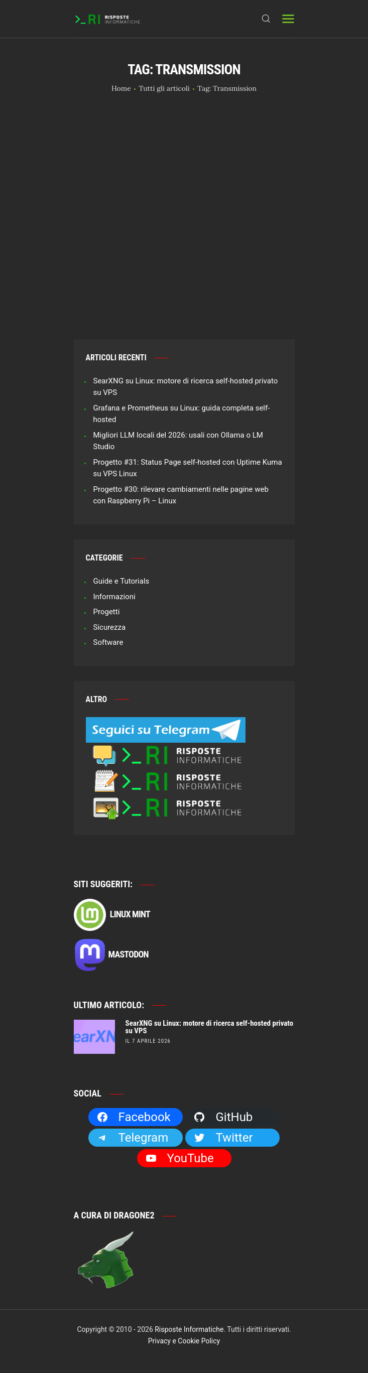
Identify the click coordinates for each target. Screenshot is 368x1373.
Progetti (106, 611)
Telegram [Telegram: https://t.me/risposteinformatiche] (132, 1138)
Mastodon (111, 955)
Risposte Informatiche (189, 1329)
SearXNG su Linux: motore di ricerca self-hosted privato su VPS (210, 1028)
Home (121, 88)
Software (108, 642)
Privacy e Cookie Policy (184, 1341)
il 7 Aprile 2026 (148, 1041)
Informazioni (114, 596)
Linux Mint (112, 915)
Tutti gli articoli (164, 88)
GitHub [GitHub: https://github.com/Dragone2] (223, 1117)
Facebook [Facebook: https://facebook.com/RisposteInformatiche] (133, 1117)
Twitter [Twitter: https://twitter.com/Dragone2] (223, 1138)
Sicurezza (109, 627)
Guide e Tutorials (121, 581)
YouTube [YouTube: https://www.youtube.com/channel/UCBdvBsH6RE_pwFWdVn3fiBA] (179, 1158)
